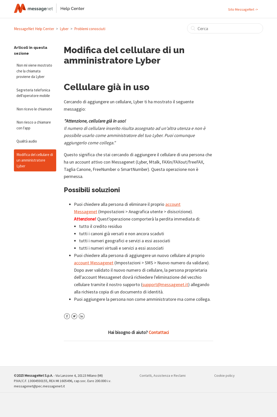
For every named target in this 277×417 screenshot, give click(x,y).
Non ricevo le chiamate (34, 109)
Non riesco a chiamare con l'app (33, 125)
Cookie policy (224, 375)
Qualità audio (26, 141)
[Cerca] (225, 28)
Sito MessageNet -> (243, 9)
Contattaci (159, 332)
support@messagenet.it (165, 284)
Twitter (74, 319)
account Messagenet (93, 263)
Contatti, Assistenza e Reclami (163, 375)
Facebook (67, 319)
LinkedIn (81, 319)
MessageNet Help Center (34, 28)
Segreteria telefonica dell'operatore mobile (33, 93)
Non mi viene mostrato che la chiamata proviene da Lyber (34, 71)
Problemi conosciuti (89, 28)
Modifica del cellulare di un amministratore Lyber (34, 160)
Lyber (64, 28)
